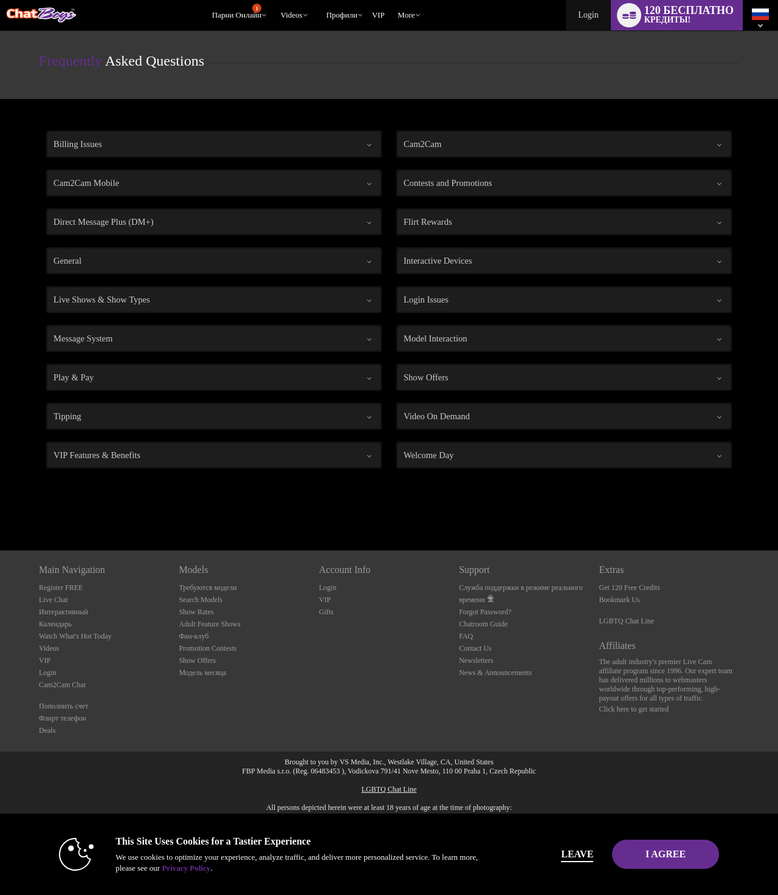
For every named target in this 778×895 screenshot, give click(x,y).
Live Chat (53, 599)
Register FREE (61, 587)
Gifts (326, 612)
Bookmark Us (619, 599)
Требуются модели (207, 587)
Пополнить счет (63, 706)
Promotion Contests (207, 648)
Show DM (0, 505)
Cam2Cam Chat (62, 685)
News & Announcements (495, 672)
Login (588, 14)
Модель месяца (202, 672)
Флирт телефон (62, 718)
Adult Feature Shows (209, 624)
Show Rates (196, 612)
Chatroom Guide (483, 624)
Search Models (200, 599)
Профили (341, 14)
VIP (378, 14)
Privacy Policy (167, 868)
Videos (292, 14)
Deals (47, 730)
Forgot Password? (485, 612)
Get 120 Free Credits (629, 587)
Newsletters (476, 660)
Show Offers (197, 660)
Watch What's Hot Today (75, 636)
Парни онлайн (236, 11)
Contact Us (475, 648)
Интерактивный (63, 612)
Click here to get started (634, 709)
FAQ (466, 636)
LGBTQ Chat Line (627, 621)
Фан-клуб (193, 636)
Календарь (55, 624)
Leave (559, 854)
